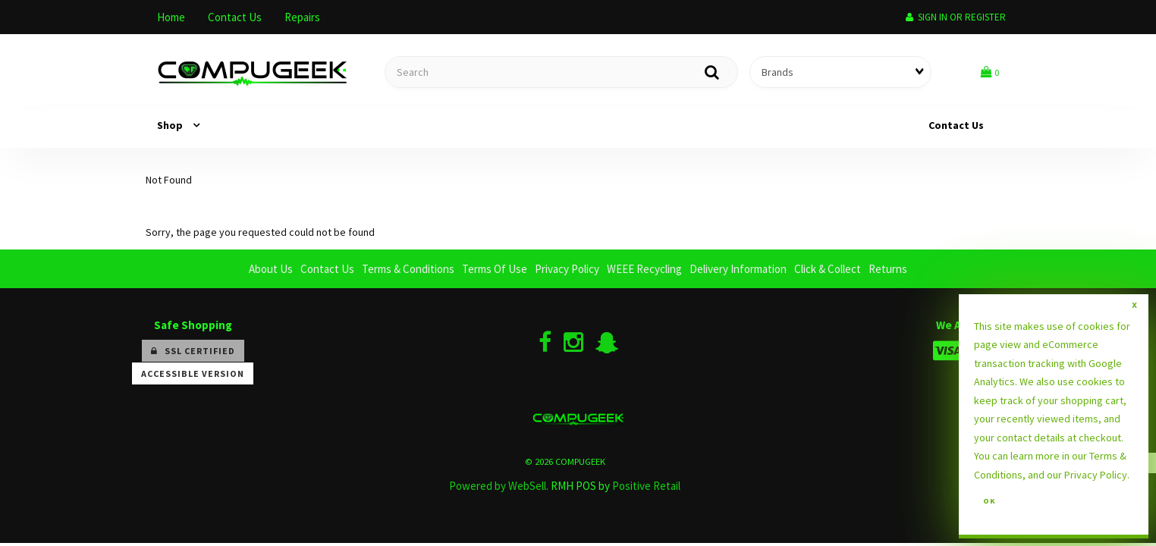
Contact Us (235, 17)
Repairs (302, 17)
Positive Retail (646, 486)
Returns (888, 269)
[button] (990, 71)
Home (171, 17)
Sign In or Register (956, 17)
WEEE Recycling (644, 269)
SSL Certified (193, 350)
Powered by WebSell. (498, 486)
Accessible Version (192, 373)
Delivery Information (738, 269)
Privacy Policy (567, 269)
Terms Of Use (494, 269)
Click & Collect (827, 269)
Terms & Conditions (408, 269)
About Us (271, 269)
